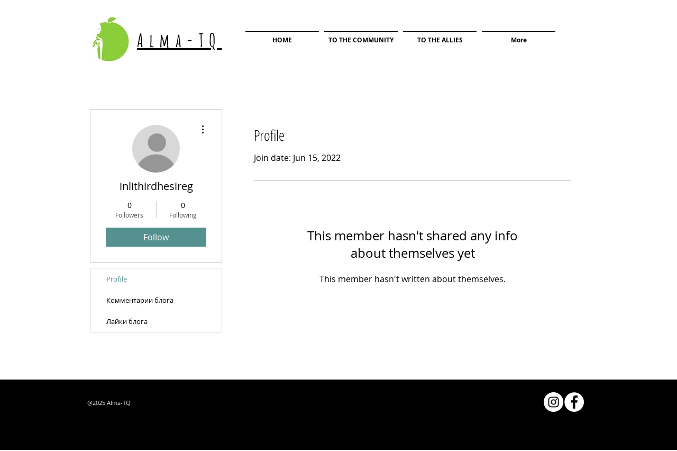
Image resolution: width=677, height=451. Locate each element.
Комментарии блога (139, 300)
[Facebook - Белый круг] (574, 402)
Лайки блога (127, 321)
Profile (116, 279)
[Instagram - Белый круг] (553, 402)
